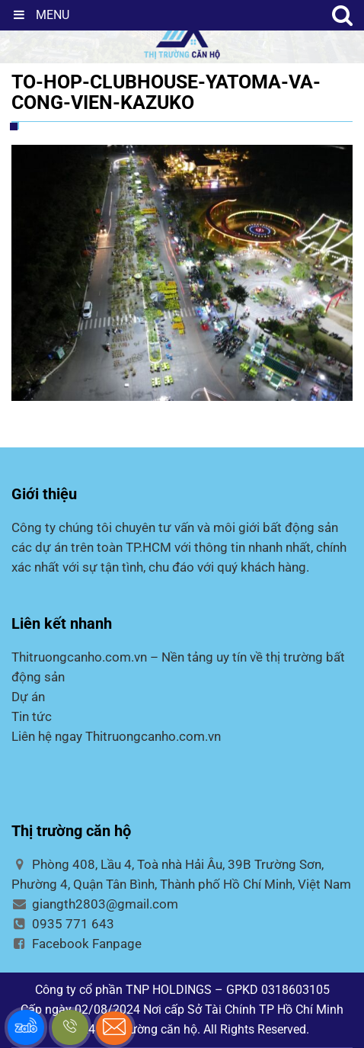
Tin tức (31, 716)
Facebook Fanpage (76, 943)
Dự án (28, 696)
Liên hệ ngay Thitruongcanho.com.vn (116, 736)
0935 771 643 (62, 923)
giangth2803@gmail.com (94, 904)
